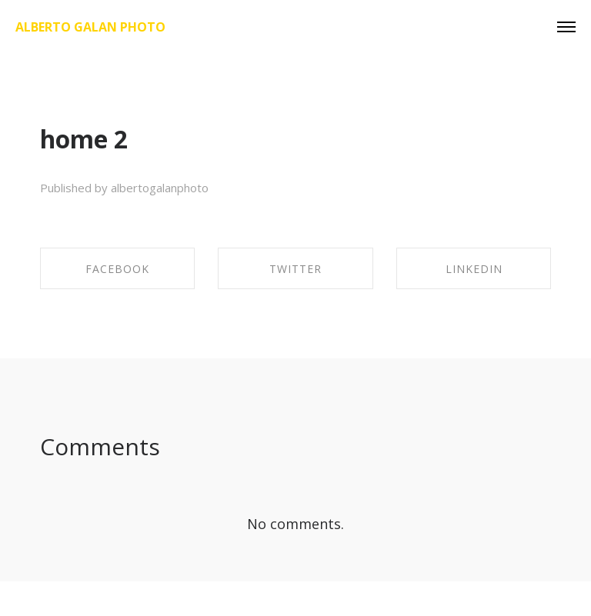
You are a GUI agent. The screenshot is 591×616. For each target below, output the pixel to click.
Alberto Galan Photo (90, 27)
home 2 (84, 138)
